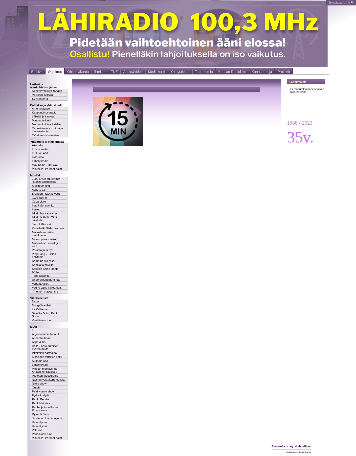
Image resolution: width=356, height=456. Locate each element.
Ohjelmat (55, 72)
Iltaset (36, 209)
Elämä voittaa (40, 149)
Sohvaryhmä (40, 98)
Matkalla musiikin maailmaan (43, 234)
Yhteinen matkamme (45, 291)
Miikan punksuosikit (44, 239)
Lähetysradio (40, 161)
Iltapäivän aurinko (43, 205)
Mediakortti (156, 72)
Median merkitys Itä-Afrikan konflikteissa (45, 370)
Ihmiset (99, 72)
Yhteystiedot (180, 72)
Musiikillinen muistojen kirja (46, 245)
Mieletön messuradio (45, 375)
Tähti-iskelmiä (40, 275)
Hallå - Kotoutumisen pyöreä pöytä (45, 347)
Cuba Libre (39, 201)
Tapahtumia (204, 72)
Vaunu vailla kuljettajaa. (47, 287)
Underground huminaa (46, 279)
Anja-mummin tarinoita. (46, 334)
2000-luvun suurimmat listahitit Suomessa (46, 180)
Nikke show (39, 383)
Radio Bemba (40, 399)
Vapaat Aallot (40, 283)
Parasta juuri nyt (42, 250)
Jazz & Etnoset (41, 224)
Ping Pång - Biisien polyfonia (44, 255)
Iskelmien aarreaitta (44, 213)
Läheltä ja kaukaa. (43, 116)
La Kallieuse (39, 309)
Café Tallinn (39, 197)
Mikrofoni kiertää (42, 94)
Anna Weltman (41, 338)
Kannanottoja (262, 72)
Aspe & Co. (39, 189)
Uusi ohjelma (40, 422)
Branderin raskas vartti (46, 193)
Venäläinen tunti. (42, 320)
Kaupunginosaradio (44, 112)
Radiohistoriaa (41, 403)
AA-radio (37, 145)
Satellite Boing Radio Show (45, 270)
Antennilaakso (41, 108)
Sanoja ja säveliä (42, 264)
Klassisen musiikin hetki (47, 356)
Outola (36, 387)
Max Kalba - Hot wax (45, 164)
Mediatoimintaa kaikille (46, 124)
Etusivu (37, 72)
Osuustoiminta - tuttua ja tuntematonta (47, 130)
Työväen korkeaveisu (45, 135)
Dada (35, 301)
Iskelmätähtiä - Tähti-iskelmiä (45, 219)
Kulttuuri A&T (40, 153)
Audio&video (133, 72)
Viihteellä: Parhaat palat (47, 168)
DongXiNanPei (41, 305)
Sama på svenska (43, 260)
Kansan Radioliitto (232, 72)
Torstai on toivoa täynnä (47, 418)
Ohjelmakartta (78, 72)
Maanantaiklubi (41, 120)
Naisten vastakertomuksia (48, 379)
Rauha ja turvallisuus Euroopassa (45, 409)
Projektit (283, 72)
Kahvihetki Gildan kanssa (48, 228)
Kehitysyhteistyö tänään (47, 90)
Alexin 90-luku (41, 185)
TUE (114, 72)
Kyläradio (38, 157)
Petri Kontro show (43, 391)
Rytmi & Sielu (40, 414)
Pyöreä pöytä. (40, 395)
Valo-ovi (37, 430)
